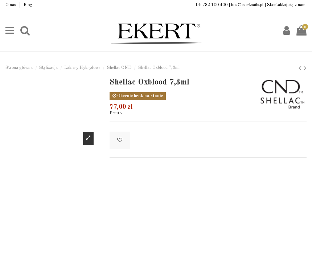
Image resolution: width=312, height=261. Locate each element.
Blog (28, 5)
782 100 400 (214, 5)
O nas (11, 5)
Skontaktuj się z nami (287, 5)
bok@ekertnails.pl (247, 5)
